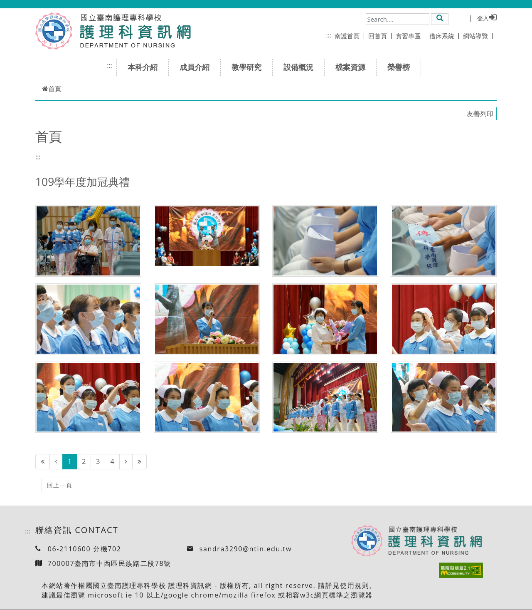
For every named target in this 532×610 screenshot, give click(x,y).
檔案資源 (353, 67)
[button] (439, 18)
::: (328, 35)
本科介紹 (145, 67)
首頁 (52, 88)
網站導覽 (478, 36)
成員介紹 (197, 67)
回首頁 (380, 36)
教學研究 (249, 67)
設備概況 (301, 67)
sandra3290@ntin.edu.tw (246, 548)
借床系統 (444, 36)
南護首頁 (349, 36)
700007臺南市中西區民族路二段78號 (109, 563)
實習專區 (410, 36)
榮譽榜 (401, 67)
